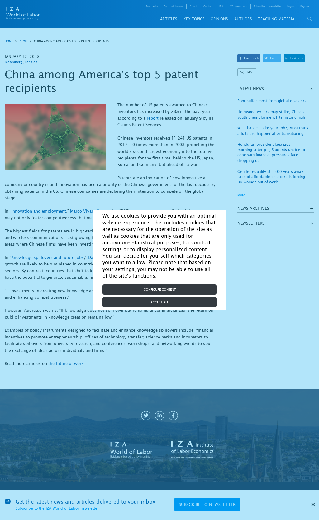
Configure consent (160, 289)
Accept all (159, 302)
